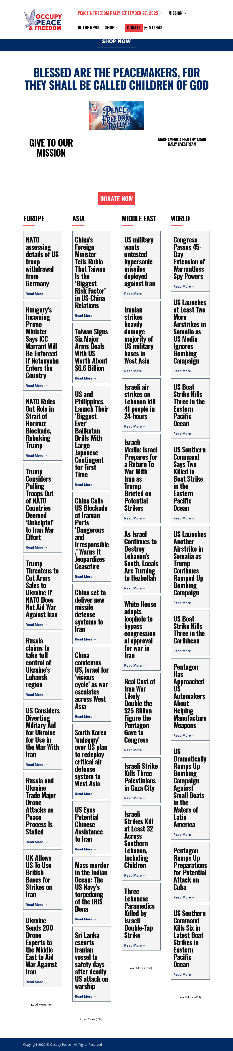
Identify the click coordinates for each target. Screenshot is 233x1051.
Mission (175, 13)
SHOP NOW (116, 41)
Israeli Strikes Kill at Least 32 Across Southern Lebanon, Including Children (138, 839)
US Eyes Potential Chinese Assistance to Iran (89, 824)
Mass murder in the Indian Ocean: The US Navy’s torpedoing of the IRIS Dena (92, 887)
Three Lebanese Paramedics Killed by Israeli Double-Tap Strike (139, 913)
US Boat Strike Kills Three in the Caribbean (189, 629)
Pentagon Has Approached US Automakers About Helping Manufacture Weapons (189, 695)
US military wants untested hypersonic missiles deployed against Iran (139, 261)
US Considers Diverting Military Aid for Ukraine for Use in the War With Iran (43, 732)
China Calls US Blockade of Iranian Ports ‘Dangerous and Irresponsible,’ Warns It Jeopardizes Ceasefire (92, 533)
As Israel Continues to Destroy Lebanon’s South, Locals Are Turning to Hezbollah (141, 556)
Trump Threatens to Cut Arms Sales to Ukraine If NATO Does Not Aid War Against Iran (42, 588)
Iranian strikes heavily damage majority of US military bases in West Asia (138, 335)
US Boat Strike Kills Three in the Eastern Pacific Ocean (189, 405)
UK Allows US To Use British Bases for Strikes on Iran (39, 875)
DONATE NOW (116, 198)
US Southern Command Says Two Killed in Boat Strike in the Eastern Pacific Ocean (189, 478)
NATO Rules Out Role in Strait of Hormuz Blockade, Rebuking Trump (40, 423)
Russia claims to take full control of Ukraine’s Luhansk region (38, 662)
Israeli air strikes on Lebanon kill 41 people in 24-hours (139, 401)
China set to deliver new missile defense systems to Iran (90, 610)
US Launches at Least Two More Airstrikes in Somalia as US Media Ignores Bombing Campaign (189, 331)
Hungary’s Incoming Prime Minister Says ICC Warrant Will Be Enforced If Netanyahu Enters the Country (42, 342)
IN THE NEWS (88, 28)
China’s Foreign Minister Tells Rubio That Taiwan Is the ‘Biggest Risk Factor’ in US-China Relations (90, 272)
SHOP (109, 28)
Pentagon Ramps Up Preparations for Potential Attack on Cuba (190, 868)
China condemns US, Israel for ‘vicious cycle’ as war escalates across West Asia (92, 680)
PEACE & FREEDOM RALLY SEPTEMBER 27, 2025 (118, 13)
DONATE (133, 28)
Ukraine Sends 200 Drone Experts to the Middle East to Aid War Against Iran (41, 945)
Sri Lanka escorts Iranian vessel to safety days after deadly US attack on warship (91, 960)
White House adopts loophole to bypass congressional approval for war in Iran (140, 629)
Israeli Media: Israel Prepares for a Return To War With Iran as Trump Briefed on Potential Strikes (140, 475)
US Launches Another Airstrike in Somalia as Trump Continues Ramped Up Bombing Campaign (189, 563)
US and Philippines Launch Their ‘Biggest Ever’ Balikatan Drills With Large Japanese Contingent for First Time (91, 434)
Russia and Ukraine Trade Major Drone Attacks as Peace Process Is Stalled (41, 806)
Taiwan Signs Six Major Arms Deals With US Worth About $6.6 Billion (91, 349)
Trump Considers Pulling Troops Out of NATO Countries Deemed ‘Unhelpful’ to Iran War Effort (40, 504)
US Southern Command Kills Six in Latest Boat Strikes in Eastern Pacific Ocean (189, 938)
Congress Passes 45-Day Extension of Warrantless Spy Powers (189, 257)
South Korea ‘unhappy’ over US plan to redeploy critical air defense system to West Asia (91, 757)
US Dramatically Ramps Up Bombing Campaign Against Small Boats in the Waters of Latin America (189, 787)
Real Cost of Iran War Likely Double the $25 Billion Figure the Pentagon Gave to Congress (139, 710)
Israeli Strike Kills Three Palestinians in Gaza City (141, 777)
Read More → (37, 294)
